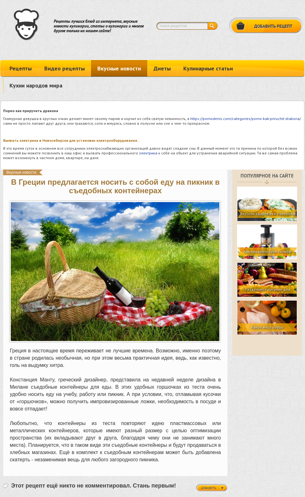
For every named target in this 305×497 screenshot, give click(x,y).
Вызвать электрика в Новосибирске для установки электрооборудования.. (71, 140)
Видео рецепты (64, 68)
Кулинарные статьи (208, 68)
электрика (148, 153)
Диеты (162, 68)
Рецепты (20, 68)
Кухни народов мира (35, 85)
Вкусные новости (119, 68)
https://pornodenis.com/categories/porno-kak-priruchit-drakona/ (245, 118)
